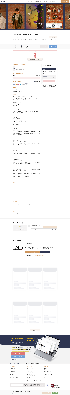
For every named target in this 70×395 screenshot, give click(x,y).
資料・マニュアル (30, 377)
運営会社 (45, 375)
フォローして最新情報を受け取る (32, 252)
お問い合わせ (46, 378)
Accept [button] (59, 390)
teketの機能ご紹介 (30, 372)
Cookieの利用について (47, 371)
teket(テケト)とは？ (30, 368)
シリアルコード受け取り (14, 377)
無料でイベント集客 (65, 1)
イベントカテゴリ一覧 (13, 369)
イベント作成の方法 (30, 369)
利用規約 (45, 368)
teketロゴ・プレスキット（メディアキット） (34, 380)
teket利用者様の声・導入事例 (31, 375)
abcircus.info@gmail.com (28, 213)
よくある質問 (12, 374)
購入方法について (37, 81)
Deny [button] (54, 390)
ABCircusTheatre (28, 243)
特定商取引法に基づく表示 (48, 374)
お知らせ (45, 377)
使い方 (11, 372)
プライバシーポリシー (47, 369)
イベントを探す (12, 368)
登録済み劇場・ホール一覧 (31, 378)
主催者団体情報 (53, 37)
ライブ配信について (30, 374)
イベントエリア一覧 (13, 371)
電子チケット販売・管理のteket (14, 363)
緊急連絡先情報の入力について (35, 59)
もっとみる (15, 41)
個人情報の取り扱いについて (48, 372)
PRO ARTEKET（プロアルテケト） (15, 375)
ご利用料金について (30, 371)
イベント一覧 (21, 363)
